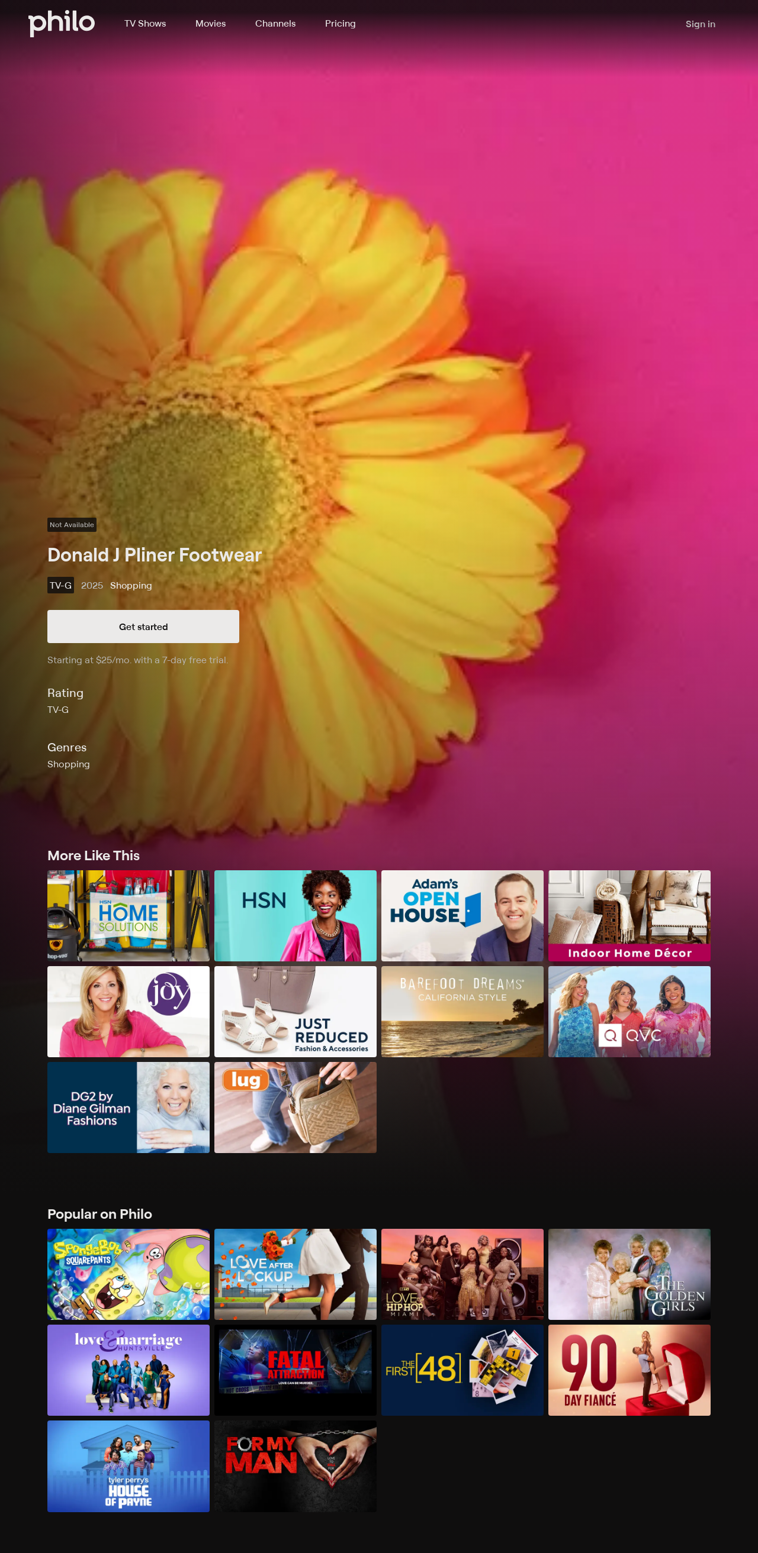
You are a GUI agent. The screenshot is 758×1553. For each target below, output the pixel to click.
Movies (210, 23)
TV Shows (145, 23)
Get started (143, 626)
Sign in (700, 24)
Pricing (340, 23)
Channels (275, 23)
